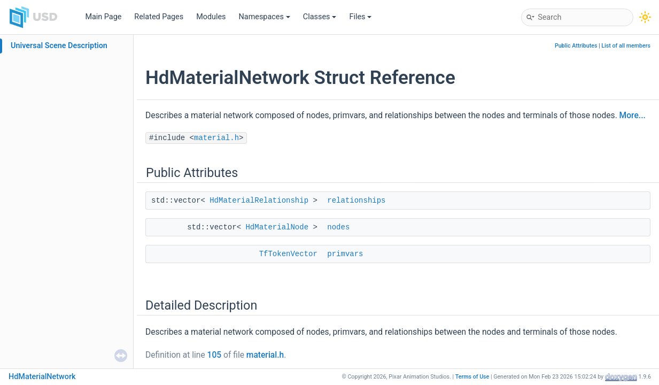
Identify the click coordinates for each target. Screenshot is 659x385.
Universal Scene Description (59, 45)
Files (360, 16)
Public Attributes (576, 45)
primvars (345, 254)
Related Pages (158, 16)
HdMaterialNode (276, 227)
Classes (320, 16)
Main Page (103, 16)
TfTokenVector (288, 254)
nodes (338, 227)
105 (214, 355)
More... (632, 115)
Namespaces (264, 16)
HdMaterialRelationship (259, 200)
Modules (211, 16)
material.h (216, 138)
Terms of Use (472, 376)
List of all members (625, 45)
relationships (356, 200)
